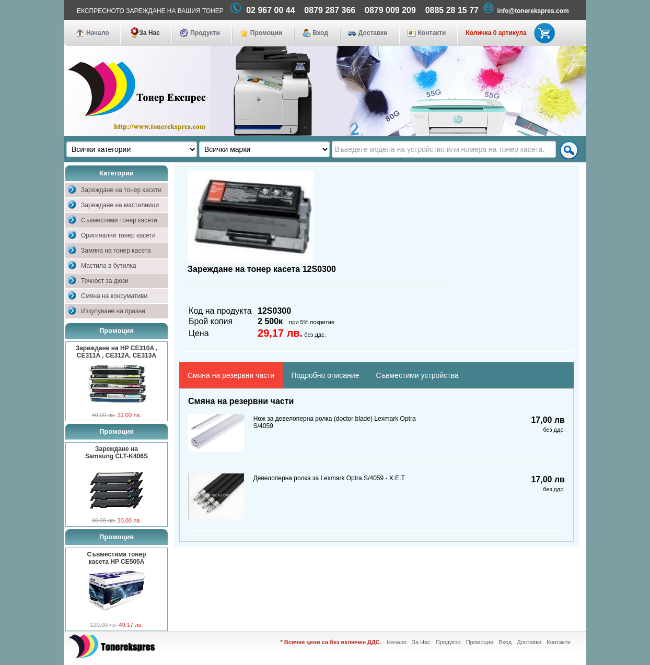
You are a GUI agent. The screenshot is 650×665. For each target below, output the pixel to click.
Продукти (205, 33)
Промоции (266, 33)
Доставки (373, 33)
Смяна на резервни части (231, 375)
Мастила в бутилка (108, 265)
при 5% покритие (311, 322)
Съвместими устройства (417, 375)
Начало (97, 33)
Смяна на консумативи (114, 296)
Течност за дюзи (105, 280)
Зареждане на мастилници (120, 205)
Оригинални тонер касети (118, 235)
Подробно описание (325, 375)
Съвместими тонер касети (119, 220)
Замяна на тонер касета (116, 250)
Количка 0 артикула (508, 33)
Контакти (432, 33)
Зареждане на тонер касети (121, 190)
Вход (320, 33)
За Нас (149, 33)
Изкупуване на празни (113, 311)
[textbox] (444, 149)
